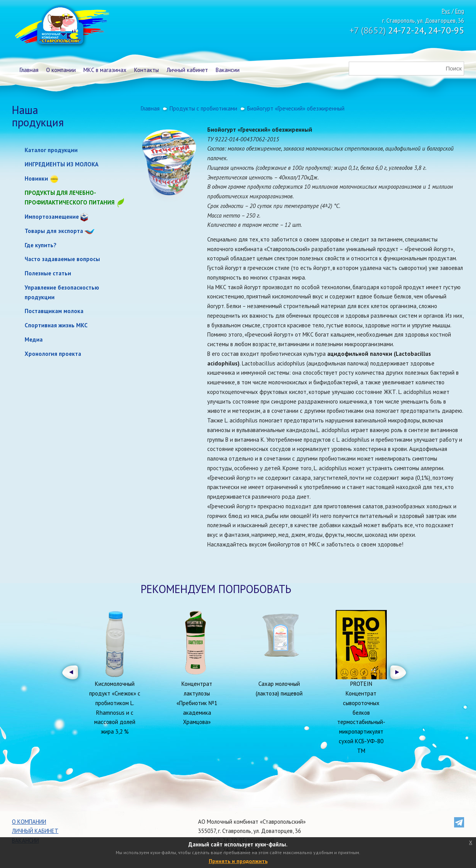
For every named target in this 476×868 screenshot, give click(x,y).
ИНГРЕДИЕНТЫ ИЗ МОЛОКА (61, 164)
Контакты (146, 70)
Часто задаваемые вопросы (62, 259)
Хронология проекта (53, 353)
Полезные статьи (48, 273)
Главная (29, 70)
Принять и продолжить (238, 861)
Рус (446, 11)
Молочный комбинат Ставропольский (61, 27)
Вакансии (228, 70)
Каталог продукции (51, 150)
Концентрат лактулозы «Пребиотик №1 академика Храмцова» (196, 703)
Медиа (34, 339)
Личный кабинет (187, 70)
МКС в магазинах (104, 70)
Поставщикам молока (54, 311)
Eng (459, 11)
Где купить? (41, 245)
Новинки (36, 178)
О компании (61, 70)
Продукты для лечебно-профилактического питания (75, 198)
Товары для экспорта (54, 231)
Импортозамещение (52, 216)
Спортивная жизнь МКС (56, 325)
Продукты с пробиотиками (203, 108)
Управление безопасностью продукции (62, 292)
